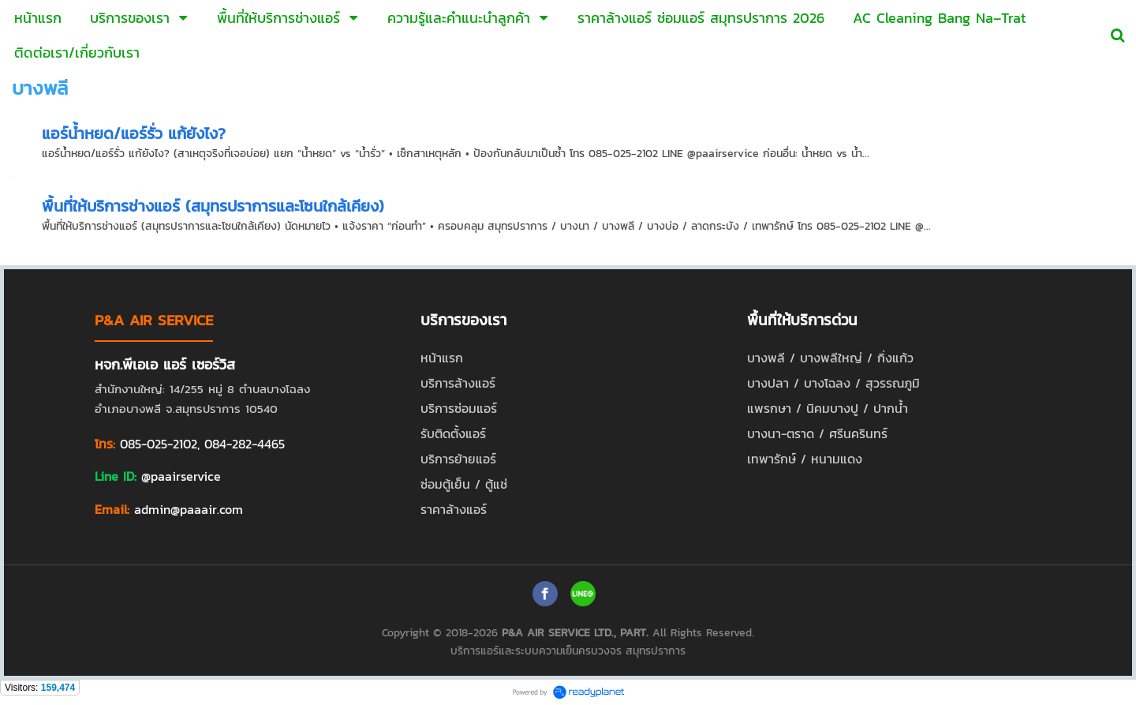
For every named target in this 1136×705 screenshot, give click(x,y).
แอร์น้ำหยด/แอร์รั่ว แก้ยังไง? (134, 133)
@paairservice (181, 476)
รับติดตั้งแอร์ (453, 433)
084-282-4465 (244, 443)
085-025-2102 (158, 443)
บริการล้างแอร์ (457, 382)
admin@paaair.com (188, 509)
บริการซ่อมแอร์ (458, 408)
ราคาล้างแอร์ (453, 509)
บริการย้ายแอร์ (458, 458)
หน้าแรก (441, 357)
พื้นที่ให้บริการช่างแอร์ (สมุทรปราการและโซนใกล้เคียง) (213, 206)
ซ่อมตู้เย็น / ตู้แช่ (463, 483)
